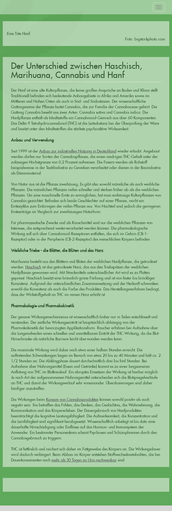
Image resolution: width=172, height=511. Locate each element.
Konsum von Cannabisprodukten (72, 399)
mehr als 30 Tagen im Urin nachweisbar (84, 460)
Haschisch (33, 267)
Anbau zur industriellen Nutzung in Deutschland (77, 151)
